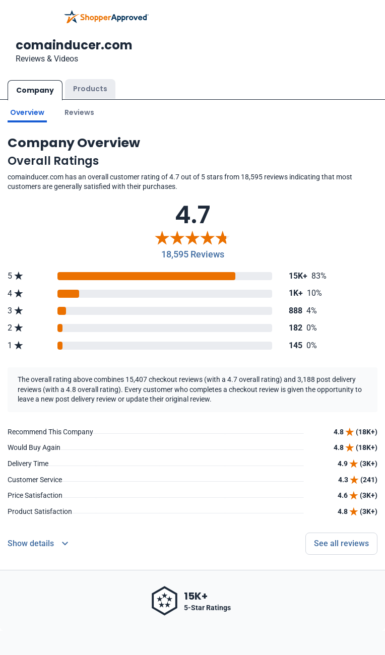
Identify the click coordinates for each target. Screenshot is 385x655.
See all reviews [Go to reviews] (341, 543)
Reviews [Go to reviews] (79, 112)
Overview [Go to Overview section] (27, 112)
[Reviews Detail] (38, 544)
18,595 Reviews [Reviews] (192, 254)
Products (90, 89)
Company (35, 90)
